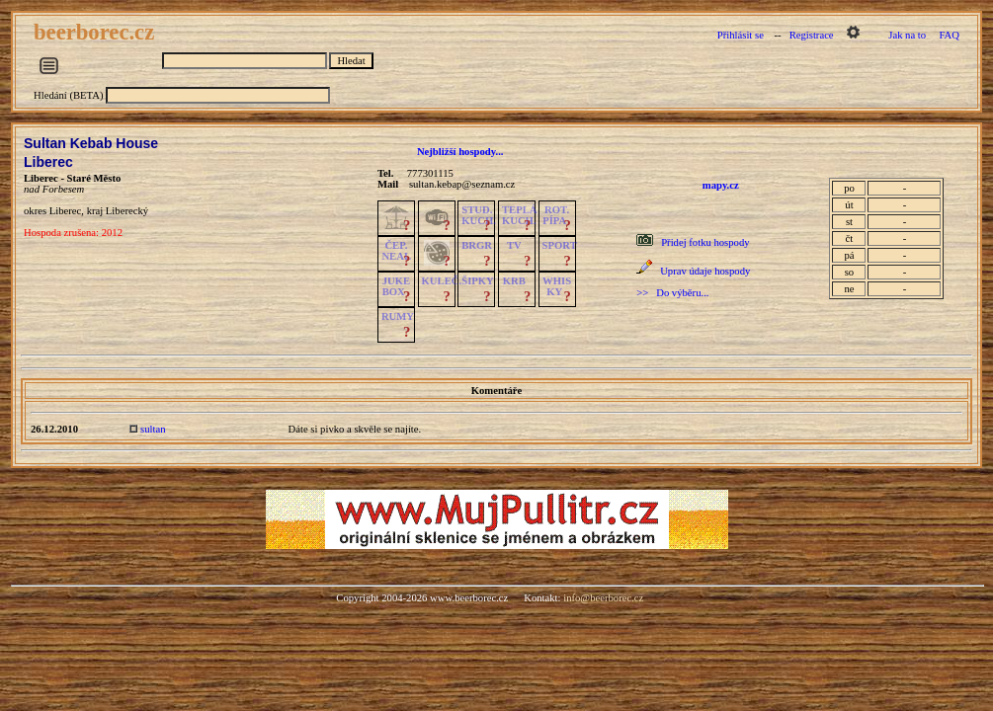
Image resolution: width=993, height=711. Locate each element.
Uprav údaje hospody (705, 271)
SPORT (559, 245)
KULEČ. (442, 281)
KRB (514, 281)
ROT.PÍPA (555, 215)
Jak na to (907, 35)
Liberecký (127, 210)
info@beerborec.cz (603, 597)
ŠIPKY (477, 281)
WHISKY (556, 286)
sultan (152, 429)
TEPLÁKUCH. (520, 215)
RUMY (397, 316)
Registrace (811, 35)
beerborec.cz (97, 32)
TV (514, 245)
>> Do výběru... (672, 292)
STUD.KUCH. (478, 215)
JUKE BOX (396, 286)
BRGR (476, 245)
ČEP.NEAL (395, 251)
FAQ (949, 35)
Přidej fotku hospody (705, 242)
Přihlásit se (740, 35)
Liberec (48, 162)
